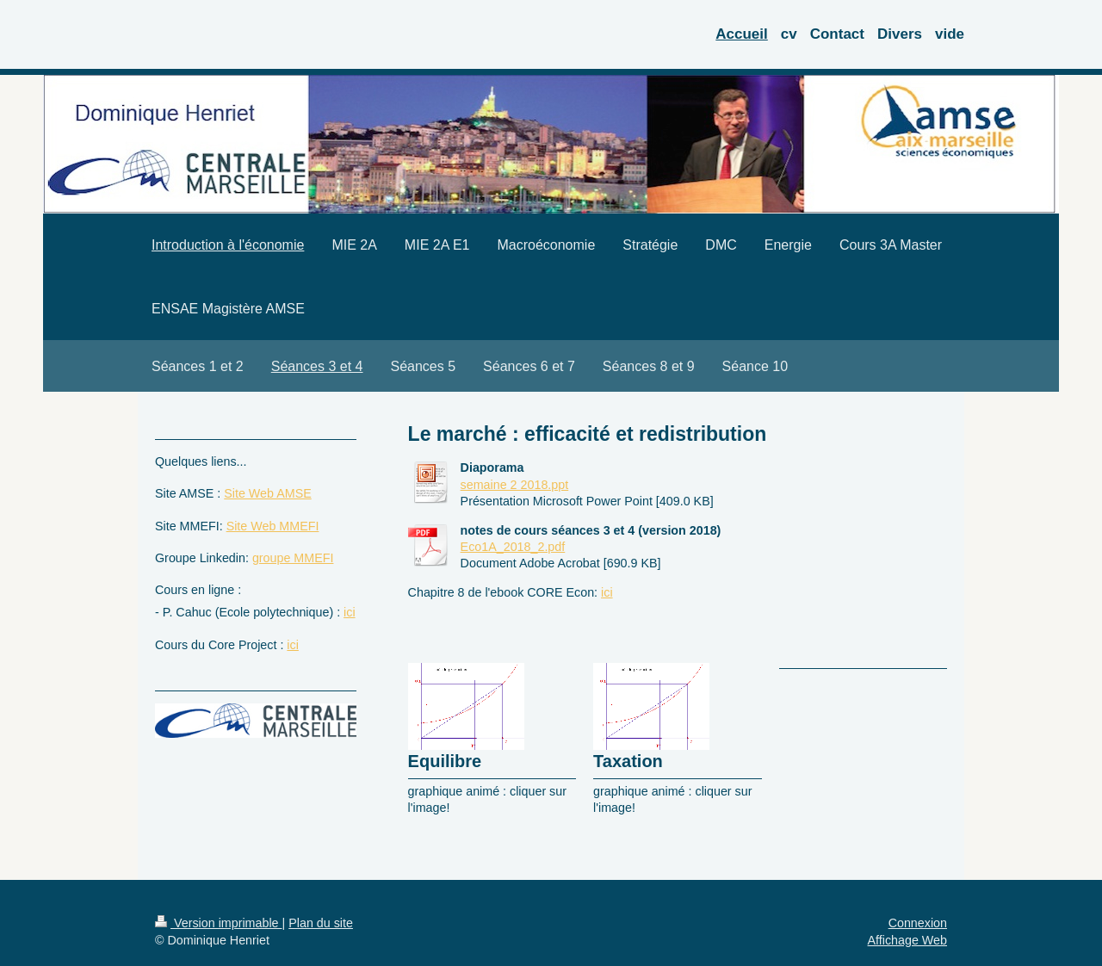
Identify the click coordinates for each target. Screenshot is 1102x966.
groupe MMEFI (293, 558)
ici (607, 592)
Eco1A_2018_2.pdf (513, 547)
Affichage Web (907, 940)
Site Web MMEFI (272, 526)
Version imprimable (218, 923)
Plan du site (320, 923)
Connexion (917, 923)
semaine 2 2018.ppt (515, 485)
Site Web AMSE (267, 493)
